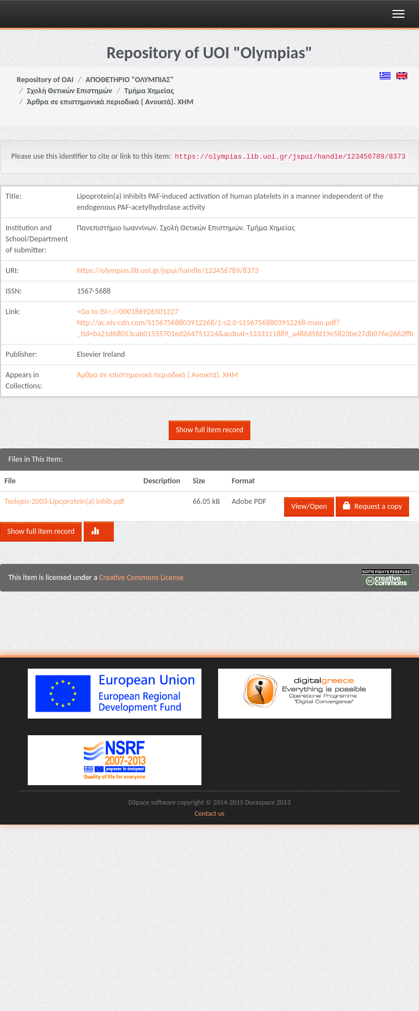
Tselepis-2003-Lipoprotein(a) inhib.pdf (64, 501)
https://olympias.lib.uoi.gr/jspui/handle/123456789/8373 (168, 270)
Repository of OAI (45, 79)
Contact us (210, 813)
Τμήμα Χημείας (149, 90)
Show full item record (209, 429)
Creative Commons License (141, 577)
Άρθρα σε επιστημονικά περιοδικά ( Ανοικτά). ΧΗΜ (110, 102)
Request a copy (372, 506)
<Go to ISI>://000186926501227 (127, 311)
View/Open (309, 506)
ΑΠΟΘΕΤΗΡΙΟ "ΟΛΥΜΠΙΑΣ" (129, 79)
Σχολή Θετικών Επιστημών (70, 90)
